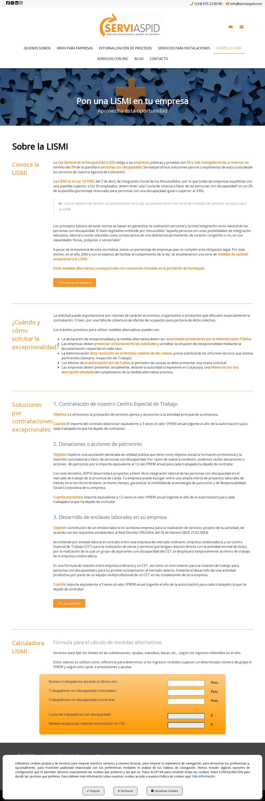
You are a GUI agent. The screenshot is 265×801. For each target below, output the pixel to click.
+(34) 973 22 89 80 (208, 3)
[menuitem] (236, 27)
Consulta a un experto (74, 282)
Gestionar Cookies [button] (164, 791)
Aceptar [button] (93, 791)
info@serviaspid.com (246, 3)
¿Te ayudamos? (69, 603)
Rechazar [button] (125, 791)
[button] (8, 3)
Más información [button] (203, 776)
